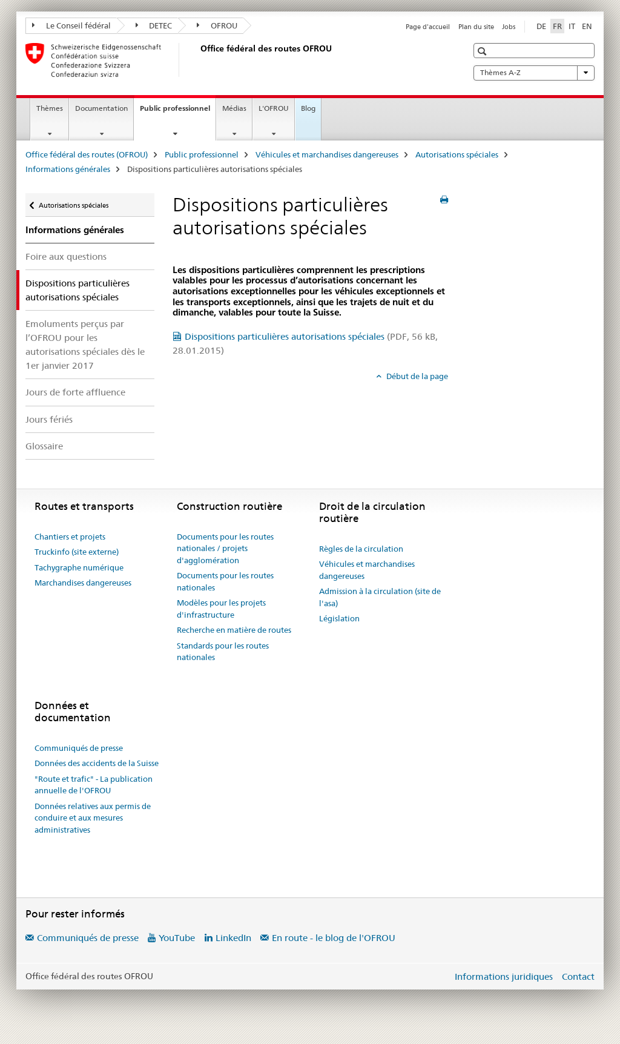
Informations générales (67, 169)
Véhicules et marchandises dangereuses (327, 154)
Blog (308, 108)
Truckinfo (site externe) (77, 552)
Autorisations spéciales (456, 154)
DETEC (154, 25)
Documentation (101, 108)
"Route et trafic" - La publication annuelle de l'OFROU (94, 785)
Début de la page (416, 376)
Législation (339, 618)
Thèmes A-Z (534, 72)
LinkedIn (233, 937)
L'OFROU (274, 108)
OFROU (217, 25)
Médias (234, 108)
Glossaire (44, 446)
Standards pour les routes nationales (223, 651)
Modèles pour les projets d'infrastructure (221, 608)
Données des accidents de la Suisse (97, 763)
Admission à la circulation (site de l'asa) (380, 597)
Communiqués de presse (79, 748)
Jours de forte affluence (75, 392)
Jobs (508, 26)
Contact (578, 976)
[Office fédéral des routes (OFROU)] (198, 60)
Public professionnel (178, 112)
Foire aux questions (66, 256)
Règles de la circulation (361, 548)
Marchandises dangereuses (83, 582)
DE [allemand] (541, 26)
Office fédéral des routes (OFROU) (86, 154)
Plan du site (476, 26)
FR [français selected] (557, 26)
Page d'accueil (428, 26)
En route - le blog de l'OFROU (333, 937)
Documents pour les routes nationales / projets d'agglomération (225, 548)
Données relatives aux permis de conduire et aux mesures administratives (93, 817)
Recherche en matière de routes (234, 630)
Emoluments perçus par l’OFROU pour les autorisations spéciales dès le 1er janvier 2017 (85, 344)
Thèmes (49, 108)
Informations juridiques (504, 976)
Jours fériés (49, 419)
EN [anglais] (587, 26)
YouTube (177, 937)
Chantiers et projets (70, 536)
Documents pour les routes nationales (225, 581)
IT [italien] (572, 26)
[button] (483, 51)
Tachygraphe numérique (79, 567)
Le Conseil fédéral (71, 25)
